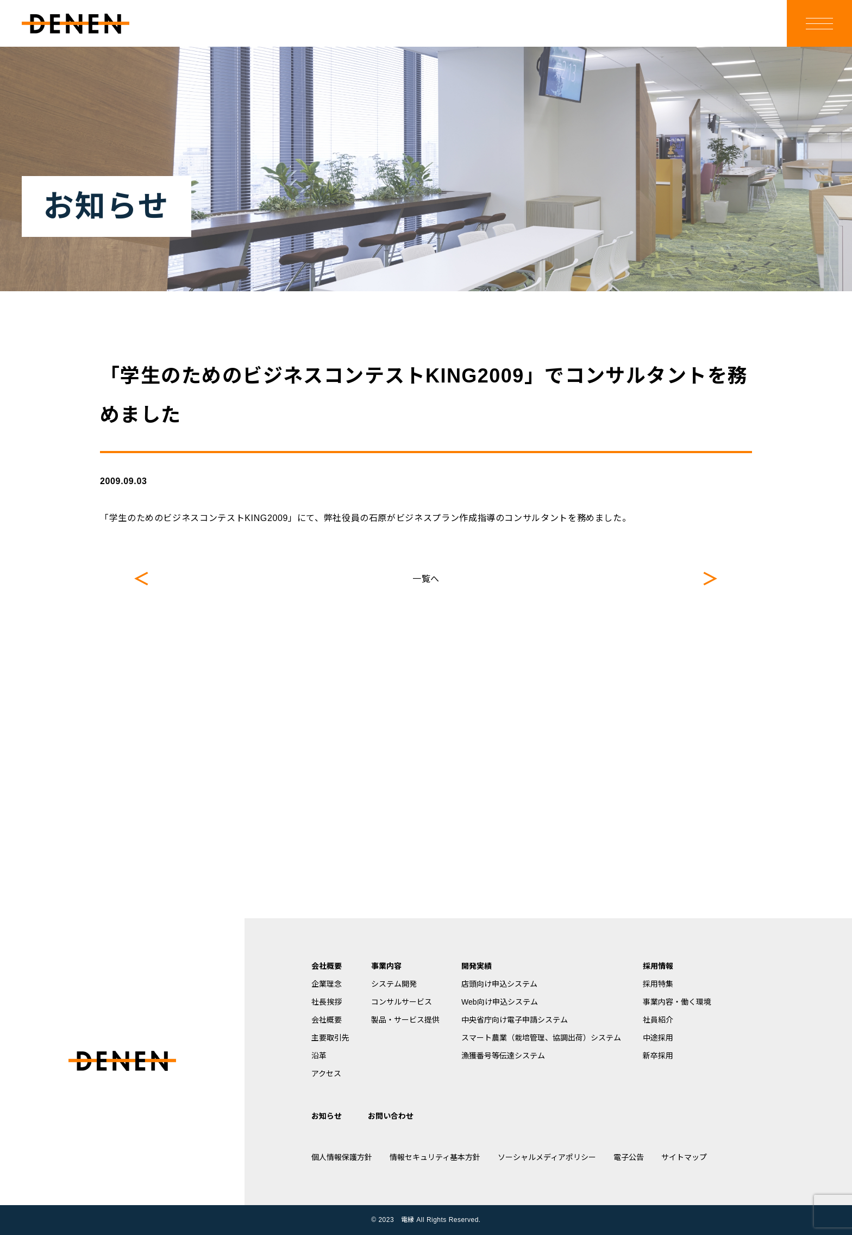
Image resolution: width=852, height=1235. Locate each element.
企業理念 (326, 984)
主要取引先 (330, 1037)
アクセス (326, 1073)
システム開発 (394, 984)
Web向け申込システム (499, 1002)
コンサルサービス (401, 1002)
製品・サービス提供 (405, 1019)
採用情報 (658, 966)
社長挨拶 (326, 1002)
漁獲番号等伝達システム (503, 1055)
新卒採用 (658, 1055)
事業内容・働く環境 (677, 1002)
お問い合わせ (391, 1116)
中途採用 (658, 1037)
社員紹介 (658, 1019)
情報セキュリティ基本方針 (435, 1157)
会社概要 (326, 966)
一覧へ (426, 579)
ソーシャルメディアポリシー (547, 1157)
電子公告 (628, 1157)
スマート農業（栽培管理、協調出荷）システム (541, 1037)
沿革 (319, 1055)
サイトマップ (684, 1157)
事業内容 (386, 966)
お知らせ (326, 1116)
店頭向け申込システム (499, 984)
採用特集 (658, 984)
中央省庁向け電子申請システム (514, 1019)
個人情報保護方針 (341, 1157)
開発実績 (476, 966)
